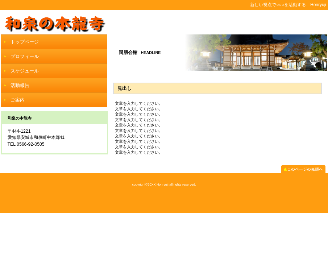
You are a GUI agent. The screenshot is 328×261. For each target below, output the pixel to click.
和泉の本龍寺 (164, 22)
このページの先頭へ (303, 169)
